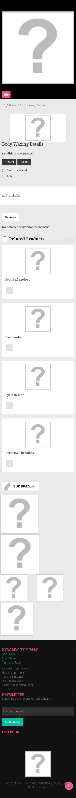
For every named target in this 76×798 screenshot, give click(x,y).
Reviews (10, 217)
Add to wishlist (11, 195)
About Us (8, 654)
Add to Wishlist (9, 290)
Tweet (9, 161)
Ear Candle (13, 337)
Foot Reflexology (17, 279)
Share (24, 161)
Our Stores (10, 658)
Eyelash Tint (14, 395)
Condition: (9, 153)
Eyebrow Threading (19, 452)
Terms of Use (11, 662)
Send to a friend (17, 170)
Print (10, 176)
